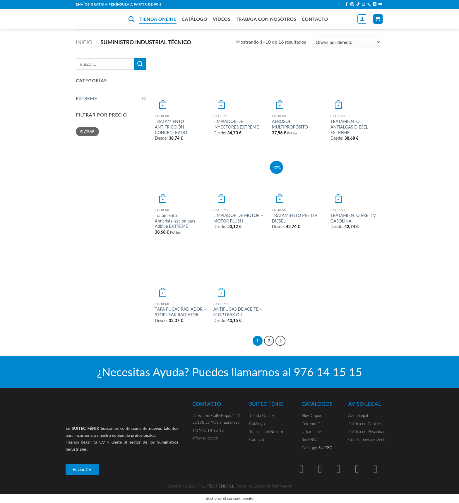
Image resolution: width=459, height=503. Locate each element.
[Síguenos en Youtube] (380, 4)
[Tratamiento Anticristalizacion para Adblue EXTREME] (181, 178)
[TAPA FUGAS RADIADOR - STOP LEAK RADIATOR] (181, 272)
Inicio (84, 42)
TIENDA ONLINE (157, 19)
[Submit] (140, 64)
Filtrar (87, 131)
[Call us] (369, 4)
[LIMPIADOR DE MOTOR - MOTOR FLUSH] (239, 178)
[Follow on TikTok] (358, 4)
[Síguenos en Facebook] (346, 4)
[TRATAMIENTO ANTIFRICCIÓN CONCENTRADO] (181, 84)
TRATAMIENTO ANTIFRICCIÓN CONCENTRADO (171, 127)
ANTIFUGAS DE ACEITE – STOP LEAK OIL (237, 312)
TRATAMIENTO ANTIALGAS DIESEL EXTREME (349, 127)
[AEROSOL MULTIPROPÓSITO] (298, 84)
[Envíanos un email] (363, 4)
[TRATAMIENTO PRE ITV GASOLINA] (356, 178)
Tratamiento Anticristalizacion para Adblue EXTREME (175, 221)
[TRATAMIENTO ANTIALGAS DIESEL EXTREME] (356, 84)
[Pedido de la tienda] (347, 42)
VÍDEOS (222, 19)
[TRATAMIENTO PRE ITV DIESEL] (298, 178)
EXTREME (86, 98)
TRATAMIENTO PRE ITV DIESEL (294, 218)
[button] (82, 469)
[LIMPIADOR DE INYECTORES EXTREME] (239, 84)
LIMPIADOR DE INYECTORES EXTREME (236, 124)
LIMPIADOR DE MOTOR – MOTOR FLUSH (238, 218)
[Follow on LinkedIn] (374, 4)
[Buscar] (131, 19)
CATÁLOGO (194, 19)
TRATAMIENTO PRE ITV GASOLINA (353, 218)
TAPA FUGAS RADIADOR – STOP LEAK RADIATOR (180, 312)
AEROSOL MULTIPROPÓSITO (290, 124)
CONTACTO (315, 19)
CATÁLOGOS (317, 404)
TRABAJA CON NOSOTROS (266, 19)
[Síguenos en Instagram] (352, 4)
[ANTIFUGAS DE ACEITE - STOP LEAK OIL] (239, 272)
